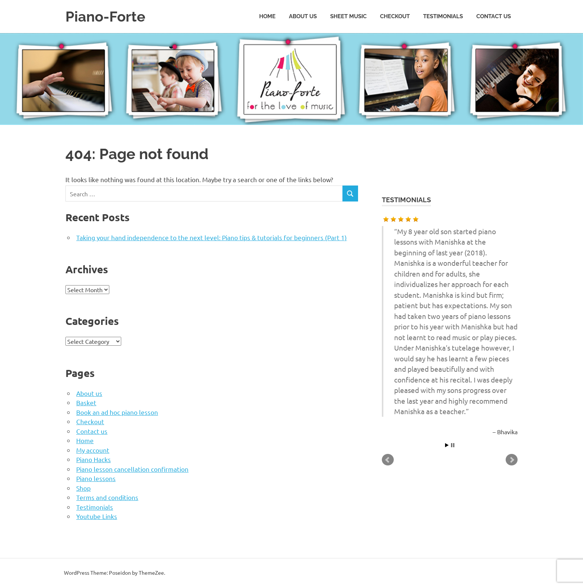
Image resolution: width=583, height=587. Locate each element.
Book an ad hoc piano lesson (117, 412)
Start (447, 445)
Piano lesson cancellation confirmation (132, 469)
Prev (388, 460)
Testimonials (443, 16)
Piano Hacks (93, 459)
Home (267, 16)
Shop (83, 488)
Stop (452, 445)
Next (512, 460)
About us (303, 16)
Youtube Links (96, 516)
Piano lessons (96, 478)
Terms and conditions (107, 497)
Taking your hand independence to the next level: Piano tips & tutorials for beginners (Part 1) (211, 237)
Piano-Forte (105, 16)
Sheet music (348, 16)
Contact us (493, 16)
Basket (86, 402)
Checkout (395, 16)
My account (92, 450)
